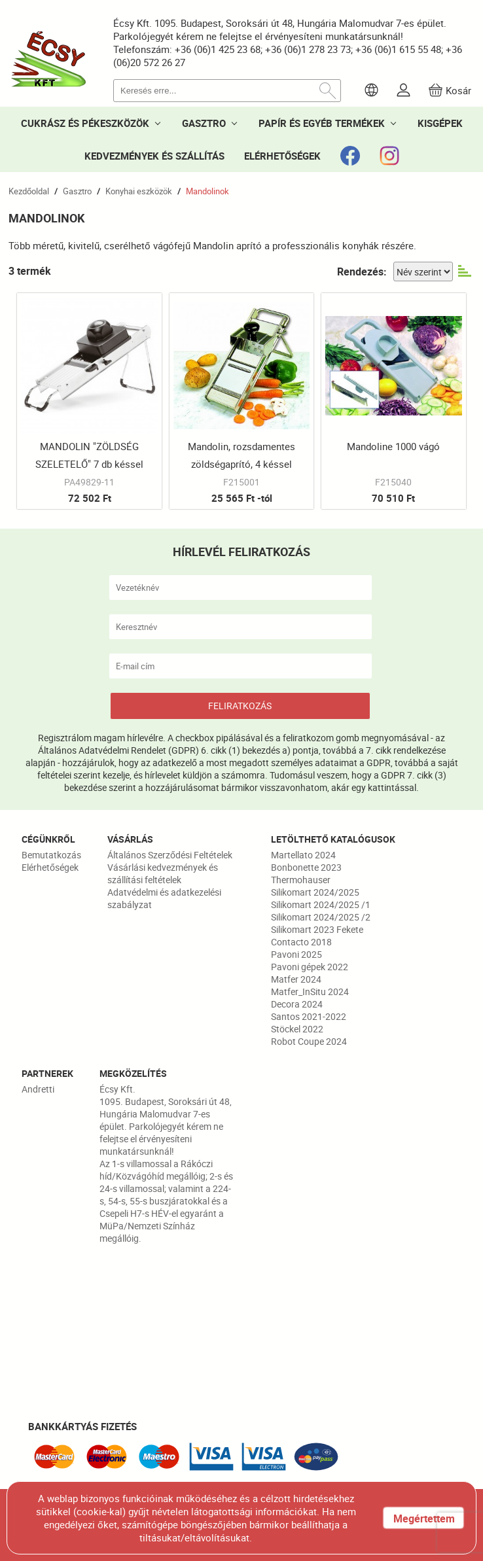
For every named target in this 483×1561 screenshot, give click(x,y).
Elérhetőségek (50, 867)
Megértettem (424, 1518)
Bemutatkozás (51, 855)
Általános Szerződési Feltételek (169, 855)
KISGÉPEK (440, 123)
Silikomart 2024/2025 (315, 892)
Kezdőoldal (29, 191)
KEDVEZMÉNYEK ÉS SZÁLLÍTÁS (154, 155)
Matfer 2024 (296, 979)
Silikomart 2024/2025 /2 (320, 917)
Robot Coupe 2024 (309, 1041)
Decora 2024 (297, 1004)
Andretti (38, 1089)
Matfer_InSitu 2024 (310, 991)
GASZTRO (204, 123)
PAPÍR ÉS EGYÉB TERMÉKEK (322, 123)
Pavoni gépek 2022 (309, 966)
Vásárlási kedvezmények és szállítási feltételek (162, 873)
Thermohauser (301, 879)
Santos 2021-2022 (308, 1016)
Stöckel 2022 (297, 1029)
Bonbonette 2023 (306, 867)
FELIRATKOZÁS (240, 705)
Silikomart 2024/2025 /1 (320, 904)
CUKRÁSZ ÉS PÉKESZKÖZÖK (85, 123)
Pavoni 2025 (296, 954)
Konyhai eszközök (138, 191)
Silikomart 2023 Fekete (317, 929)
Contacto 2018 (301, 942)
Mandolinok (207, 191)
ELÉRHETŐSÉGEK (282, 155)
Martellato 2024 (303, 855)
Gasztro (77, 191)
